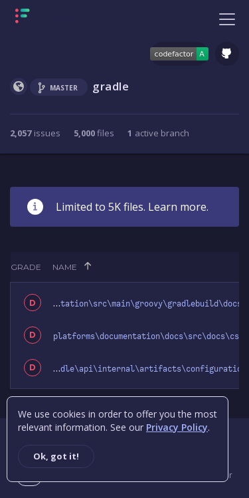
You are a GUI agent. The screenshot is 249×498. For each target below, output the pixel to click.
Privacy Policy (177, 427)
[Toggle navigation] (227, 18)
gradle (110, 86)
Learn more (177, 206)
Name (64, 267)
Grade (26, 267)
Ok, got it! (56, 456)
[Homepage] (64, 18)
